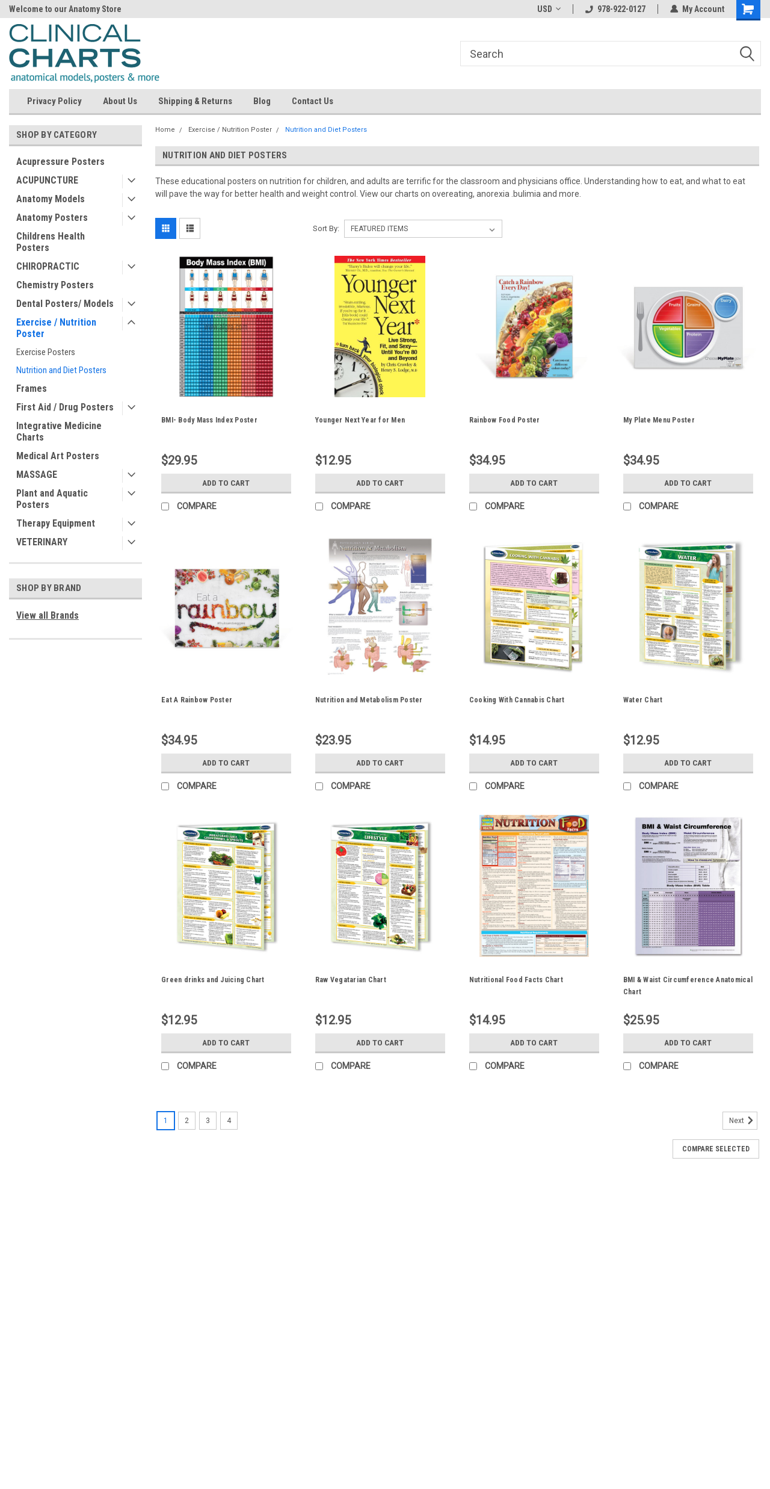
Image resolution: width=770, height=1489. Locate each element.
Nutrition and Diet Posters (61, 370)
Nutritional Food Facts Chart (516, 980)
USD (549, 9)
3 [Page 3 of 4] (208, 1120)
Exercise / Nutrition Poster (56, 328)
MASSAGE (36, 474)
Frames (31, 388)
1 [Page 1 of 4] (166, 1120)
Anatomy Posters (52, 217)
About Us (120, 101)
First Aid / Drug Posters (65, 407)
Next (743, 1121)
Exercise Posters (45, 352)
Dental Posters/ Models (65, 303)
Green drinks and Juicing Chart (213, 980)
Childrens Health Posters (50, 242)
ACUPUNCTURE (47, 180)
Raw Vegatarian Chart (350, 980)
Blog (262, 101)
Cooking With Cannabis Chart (517, 700)
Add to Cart (226, 483)
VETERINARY (41, 542)
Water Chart (643, 700)
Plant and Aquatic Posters (52, 499)
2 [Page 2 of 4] (187, 1120)
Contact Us (312, 101)
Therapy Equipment (55, 523)
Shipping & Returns (195, 101)
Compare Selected (716, 1149)
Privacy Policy (54, 101)
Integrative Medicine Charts (59, 431)
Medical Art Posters (57, 456)
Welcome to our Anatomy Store (65, 9)
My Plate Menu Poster (659, 420)
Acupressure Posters (60, 161)
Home (165, 130)
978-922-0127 (615, 9)
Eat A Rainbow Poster (196, 700)
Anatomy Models (50, 199)
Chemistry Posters (55, 285)
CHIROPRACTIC (47, 266)
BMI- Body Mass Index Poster (209, 420)
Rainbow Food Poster (504, 420)
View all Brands (47, 615)
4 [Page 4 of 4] (229, 1120)
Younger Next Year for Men (360, 420)
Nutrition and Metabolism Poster (369, 700)
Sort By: (326, 228)
